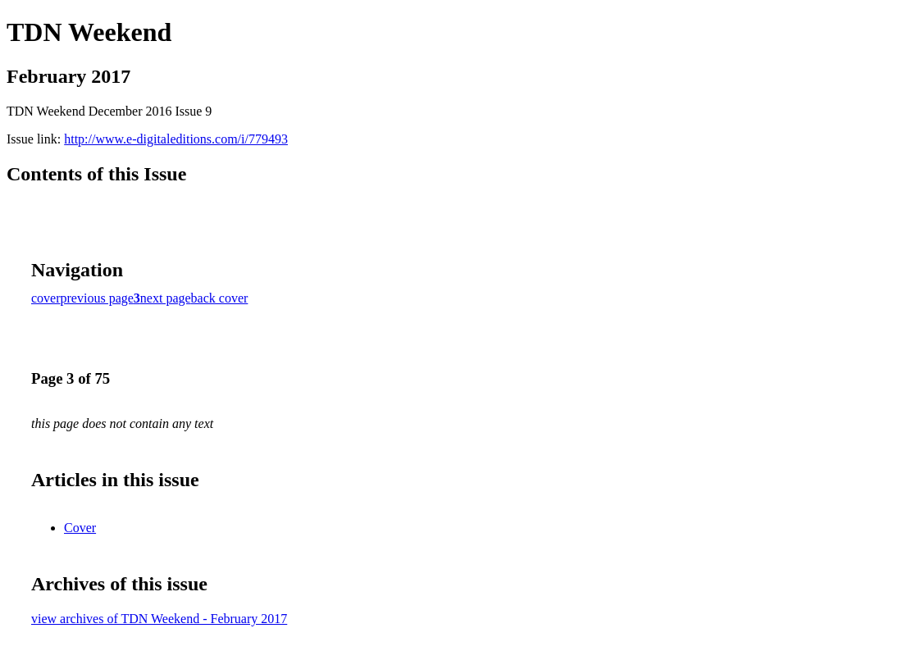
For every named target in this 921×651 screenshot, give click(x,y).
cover (46, 298)
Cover (80, 528)
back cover (219, 298)
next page (165, 298)
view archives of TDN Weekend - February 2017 (159, 619)
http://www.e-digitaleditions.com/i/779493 (176, 139)
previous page (97, 298)
